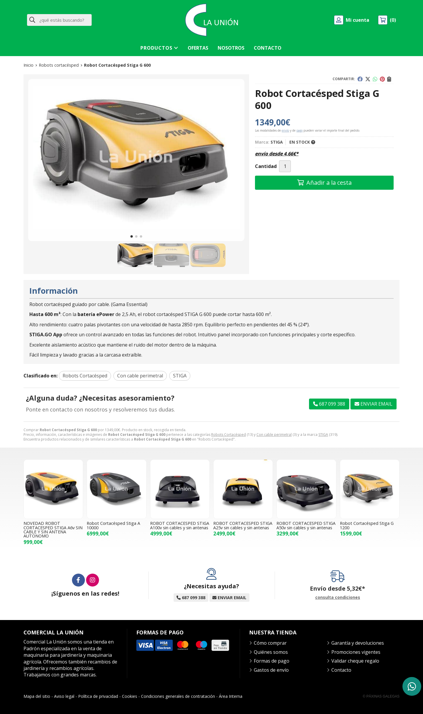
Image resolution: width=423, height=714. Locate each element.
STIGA (323, 434)
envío (285, 130)
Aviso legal (64, 696)
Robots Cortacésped (228, 434)
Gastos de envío (271, 670)
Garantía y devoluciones (357, 643)
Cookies (129, 696)
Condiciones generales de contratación (178, 696)
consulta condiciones (337, 597)
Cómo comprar (270, 643)
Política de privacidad (98, 696)
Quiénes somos (271, 652)
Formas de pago (271, 661)
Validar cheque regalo (355, 661)
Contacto (341, 670)
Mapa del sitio (37, 696)
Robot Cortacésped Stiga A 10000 (113, 525)
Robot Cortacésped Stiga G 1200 (367, 525)
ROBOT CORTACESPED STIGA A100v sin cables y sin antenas (179, 525)
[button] (131, 236)
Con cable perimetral (274, 434)
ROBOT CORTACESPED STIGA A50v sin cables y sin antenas (305, 525)
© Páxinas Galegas (381, 696)
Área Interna (230, 696)
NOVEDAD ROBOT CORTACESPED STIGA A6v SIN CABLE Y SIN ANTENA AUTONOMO (53, 529)
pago (299, 130)
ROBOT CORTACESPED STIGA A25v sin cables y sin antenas (242, 525)
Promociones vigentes (355, 652)
